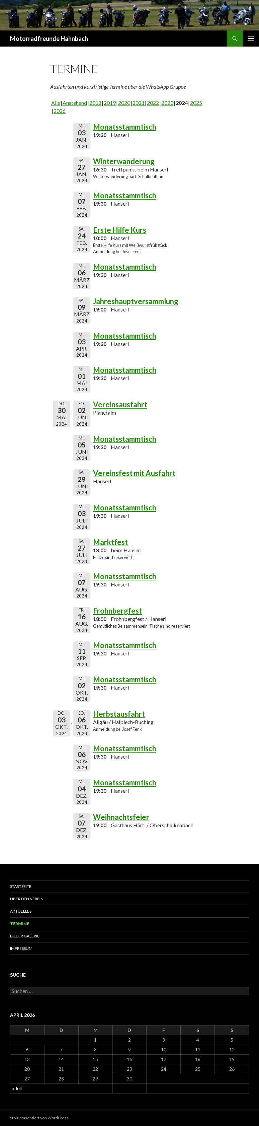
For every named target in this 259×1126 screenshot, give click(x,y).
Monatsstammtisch (124, 126)
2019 (110, 102)
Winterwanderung (124, 161)
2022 (153, 102)
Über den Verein (27, 898)
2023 (167, 102)
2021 (139, 102)
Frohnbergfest (117, 610)
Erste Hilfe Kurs (119, 229)
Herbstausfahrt (119, 713)
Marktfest (110, 542)
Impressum (21, 948)
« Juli (17, 1088)
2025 (196, 102)
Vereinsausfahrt (120, 404)
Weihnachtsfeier (121, 817)
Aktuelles (20, 911)
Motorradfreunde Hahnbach (49, 38)
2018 (95, 102)
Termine (19, 923)
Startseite (20, 886)
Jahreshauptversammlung (135, 301)
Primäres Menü (251, 38)
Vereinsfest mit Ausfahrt (134, 473)
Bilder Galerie (24, 935)
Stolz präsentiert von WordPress (39, 1117)
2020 (124, 102)
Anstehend (75, 102)
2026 (60, 111)
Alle (55, 102)
